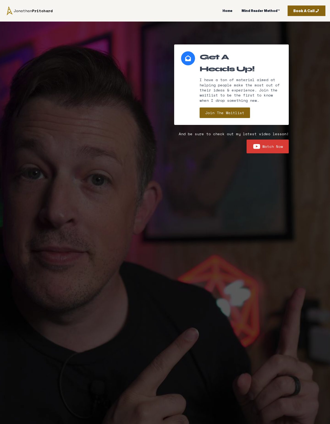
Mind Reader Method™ (261, 11)
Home (227, 11)
